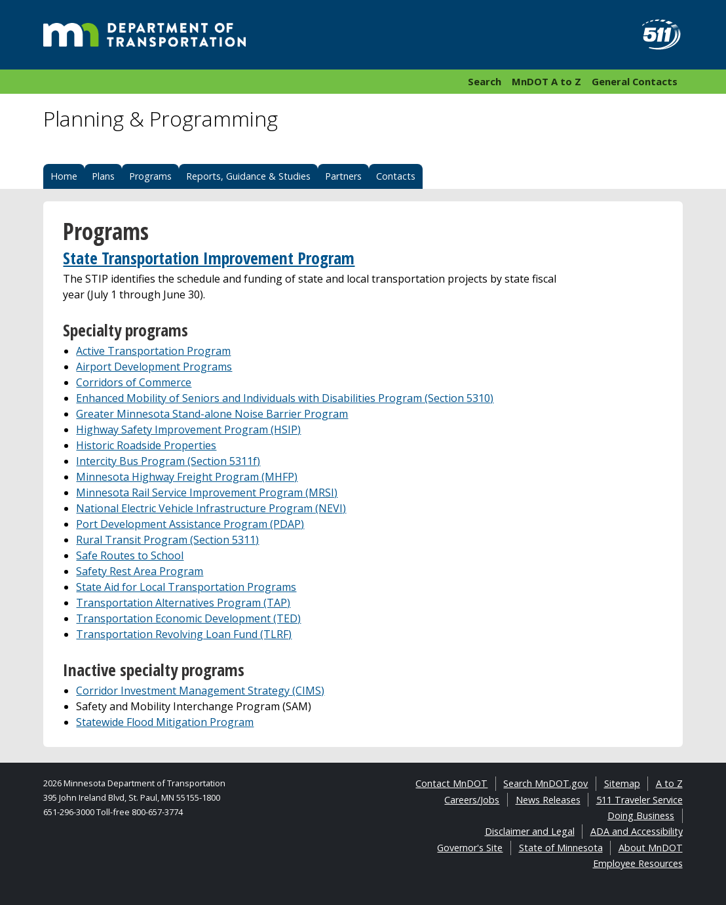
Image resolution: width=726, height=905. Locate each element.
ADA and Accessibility (636, 831)
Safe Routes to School (129, 555)
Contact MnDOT (451, 783)
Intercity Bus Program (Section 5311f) (168, 461)
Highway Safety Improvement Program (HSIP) (188, 429)
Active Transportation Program (153, 351)
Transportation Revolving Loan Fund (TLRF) (184, 634)
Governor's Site (470, 847)
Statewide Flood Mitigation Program (165, 722)
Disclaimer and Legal (530, 831)
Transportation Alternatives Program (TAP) (183, 602)
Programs (150, 176)
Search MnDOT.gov (545, 783)
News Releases (548, 800)
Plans (103, 176)
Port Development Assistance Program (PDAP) (190, 524)
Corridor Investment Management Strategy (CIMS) (200, 690)
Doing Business (640, 815)
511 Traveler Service (639, 800)
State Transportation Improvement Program (208, 258)
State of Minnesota (561, 847)
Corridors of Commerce (133, 382)
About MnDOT (651, 847)
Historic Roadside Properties (146, 445)
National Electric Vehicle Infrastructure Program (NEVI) (211, 508)
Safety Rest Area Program (139, 571)
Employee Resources (638, 863)
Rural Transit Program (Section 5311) (167, 540)
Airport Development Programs (154, 366)
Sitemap (622, 783)
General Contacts (635, 81)
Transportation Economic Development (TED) (188, 618)
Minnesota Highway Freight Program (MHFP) (186, 477)
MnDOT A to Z (546, 81)
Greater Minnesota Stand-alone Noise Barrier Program (212, 414)
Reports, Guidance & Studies (248, 176)
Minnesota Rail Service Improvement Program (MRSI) (206, 492)
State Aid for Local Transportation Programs (186, 587)
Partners (343, 176)
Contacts (395, 176)
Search (484, 81)
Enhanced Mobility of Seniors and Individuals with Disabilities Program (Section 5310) (284, 398)
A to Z (669, 783)
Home (63, 176)
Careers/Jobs (471, 800)
